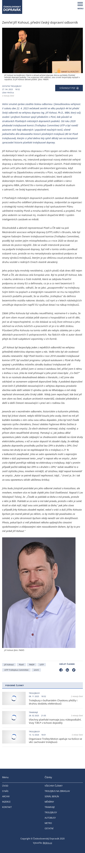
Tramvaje (33, 712)
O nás (5, 791)
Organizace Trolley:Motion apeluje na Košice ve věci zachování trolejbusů (55, 740)
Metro (48, 823)
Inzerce (6, 801)
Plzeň (21, 664)
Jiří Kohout (9, 664)
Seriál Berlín (52, 796)
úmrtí (36, 670)
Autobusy (50, 817)
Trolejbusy (16, 86)
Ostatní (6, 86)
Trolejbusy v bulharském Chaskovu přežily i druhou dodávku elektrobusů (53, 702)
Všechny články (54, 785)
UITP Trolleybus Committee (16, 670)
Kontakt (7, 807)
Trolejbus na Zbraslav (57, 791)
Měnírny (49, 801)
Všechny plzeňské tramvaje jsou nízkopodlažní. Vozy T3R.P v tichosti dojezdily (55, 721)
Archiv (6, 796)
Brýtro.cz (47, 842)
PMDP (31, 664)
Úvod (5, 785)
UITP (42, 664)
